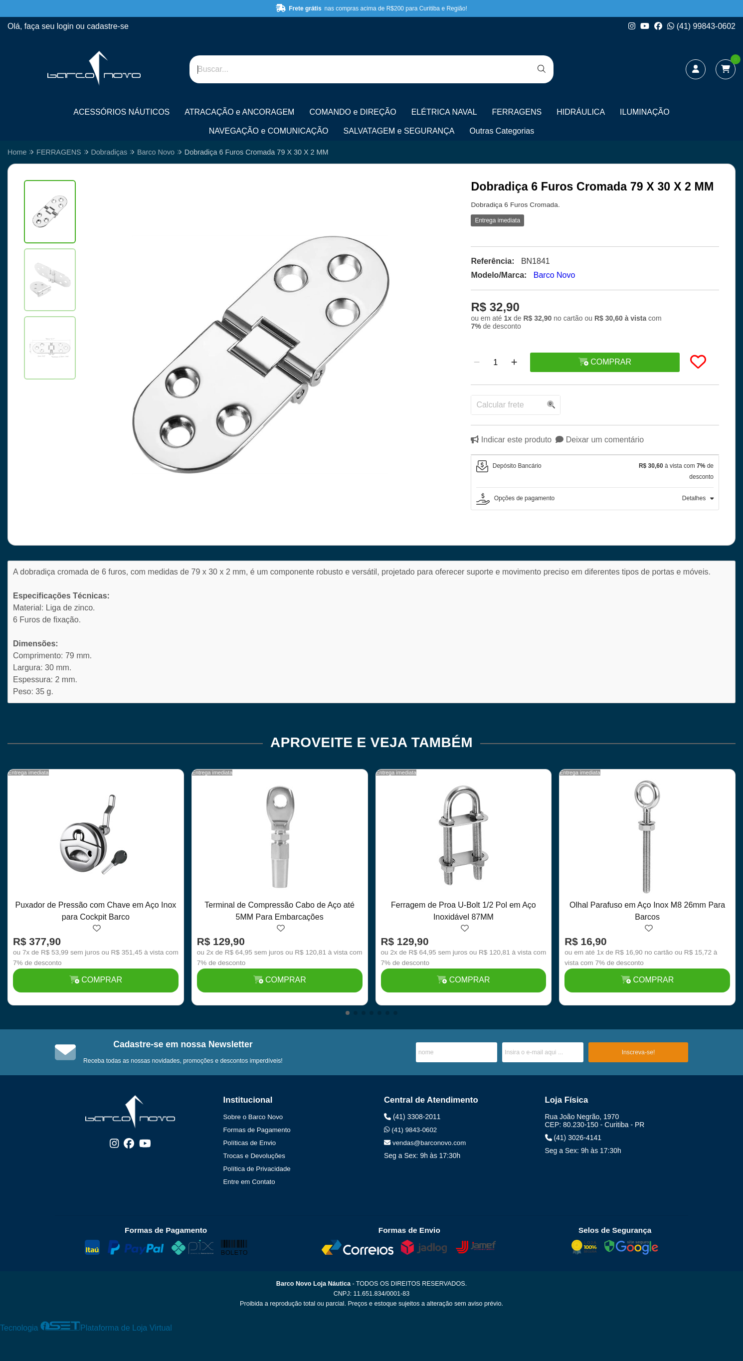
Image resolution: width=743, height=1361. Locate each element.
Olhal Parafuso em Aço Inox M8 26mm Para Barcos (647, 911)
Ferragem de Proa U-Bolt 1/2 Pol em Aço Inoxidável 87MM (463, 911)
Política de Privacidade (257, 1168)
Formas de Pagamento (257, 1130)
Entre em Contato (249, 1181)
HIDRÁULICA (581, 112)
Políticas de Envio (249, 1143)
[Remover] (477, 363)
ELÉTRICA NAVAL (444, 112)
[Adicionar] (514, 363)
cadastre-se (108, 26)
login (66, 26)
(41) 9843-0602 (410, 1130)
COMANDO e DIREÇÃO (352, 112)
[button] (348, 1013)
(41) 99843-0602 (701, 26)
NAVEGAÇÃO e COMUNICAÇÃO (269, 131)
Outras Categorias (501, 131)
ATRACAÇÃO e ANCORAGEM (239, 112)
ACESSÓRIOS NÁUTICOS (121, 112)
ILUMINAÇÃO (645, 112)
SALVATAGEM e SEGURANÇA (399, 131)
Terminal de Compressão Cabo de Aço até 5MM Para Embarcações (279, 911)
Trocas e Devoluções (254, 1156)
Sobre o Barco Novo (253, 1117)
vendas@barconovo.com (425, 1143)
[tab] (595, 471)
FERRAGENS (517, 112)
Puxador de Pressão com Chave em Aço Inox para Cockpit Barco (95, 911)
